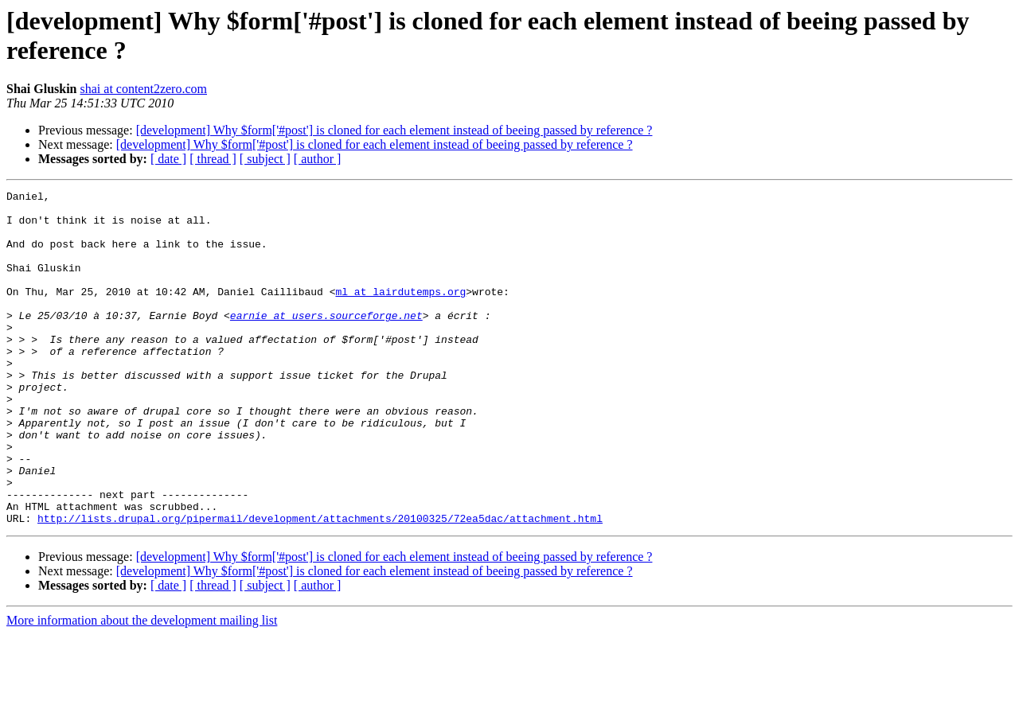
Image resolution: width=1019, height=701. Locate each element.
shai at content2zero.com (144, 88)
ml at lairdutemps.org (400, 313)
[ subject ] (265, 159)
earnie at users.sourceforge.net (326, 341)
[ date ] (168, 159)
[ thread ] (212, 159)
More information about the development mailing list (141, 687)
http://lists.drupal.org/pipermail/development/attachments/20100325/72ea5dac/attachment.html (320, 585)
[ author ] (318, 159)
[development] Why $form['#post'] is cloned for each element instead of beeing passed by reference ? (394, 130)
